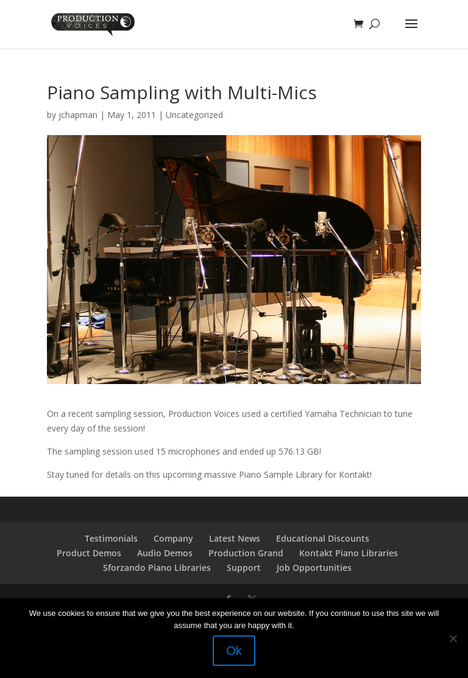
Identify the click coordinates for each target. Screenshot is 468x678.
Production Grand (245, 553)
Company (173, 538)
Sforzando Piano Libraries (157, 567)
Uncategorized (194, 115)
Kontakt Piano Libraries (348, 553)
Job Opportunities (314, 567)
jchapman (78, 115)
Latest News (234, 538)
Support (244, 567)
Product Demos (89, 553)
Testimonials (111, 538)
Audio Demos (165, 553)
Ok (234, 650)
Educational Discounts (322, 538)
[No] (453, 638)
